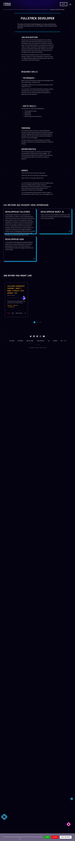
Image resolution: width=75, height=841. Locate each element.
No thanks (55, 837)
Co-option (20, 341)
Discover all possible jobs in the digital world (37, 9)
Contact (55, 341)
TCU (49, 341)
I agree (47, 837)
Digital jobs (29, 341)
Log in (63, 4)
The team (11, 341)
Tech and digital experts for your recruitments (14, 9)
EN (61, 341)
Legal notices (40, 341)
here (41, 194)
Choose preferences (65, 837)
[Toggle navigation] (70, 4)
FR (65, 341)
